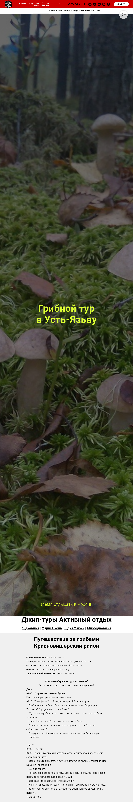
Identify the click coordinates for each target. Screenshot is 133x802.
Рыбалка (45, 3)
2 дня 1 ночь (52, 628)
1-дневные (30, 628)
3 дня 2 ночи (74, 628)
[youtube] (99, 4)
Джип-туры (34, 3)
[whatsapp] (108, 4)
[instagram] (103, 4)
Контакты (46, 5)
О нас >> (22, 3)
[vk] (90, 4)
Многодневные (99, 628)
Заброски (56, 3)
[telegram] (94, 4)
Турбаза (35, 5)
